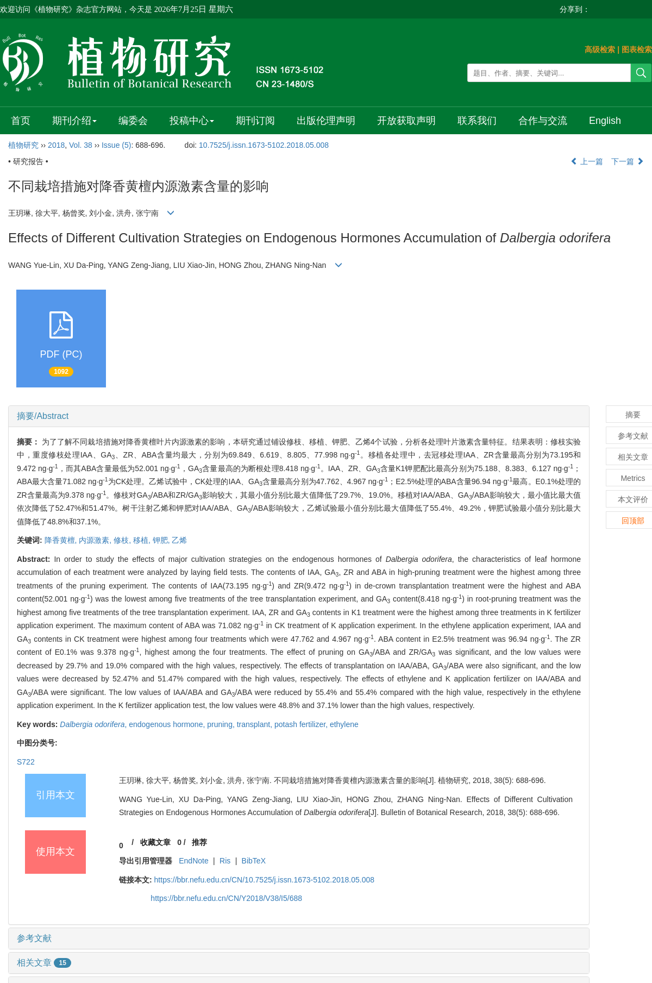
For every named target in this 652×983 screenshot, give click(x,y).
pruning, (221, 724)
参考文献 (34, 938)
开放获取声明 (406, 120)
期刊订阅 (255, 120)
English (605, 120)
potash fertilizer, (302, 724)
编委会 (133, 120)
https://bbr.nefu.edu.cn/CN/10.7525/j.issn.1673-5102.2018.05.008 (264, 879)
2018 (56, 145)
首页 (20, 120)
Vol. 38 (80, 145)
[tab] (299, 416)
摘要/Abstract (42, 416)
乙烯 (179, 540)
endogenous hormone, (168, 724)
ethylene (344, 724)
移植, (143, 540)
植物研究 (23, 145)
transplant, (255, 724)
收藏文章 (155, 842)
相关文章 (44, 962)
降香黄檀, (62, 540)
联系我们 (477, 120)
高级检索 (600, 49)
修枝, (123, 540)
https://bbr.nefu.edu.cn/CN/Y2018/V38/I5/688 (226, 898)
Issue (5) (116, 145)
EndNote (193, 860)
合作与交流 (542, 120)
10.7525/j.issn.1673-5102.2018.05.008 (264, 145)
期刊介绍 (74, 120)
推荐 (199, 842)
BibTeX (254, 860)
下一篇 (627, 161)
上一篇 (586, 161)
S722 (26, 761)
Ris (225, 860)
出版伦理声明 (326, 120)
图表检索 (637, 49)
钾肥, (162, 540)
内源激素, (96, 540)
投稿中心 (192, 120)
